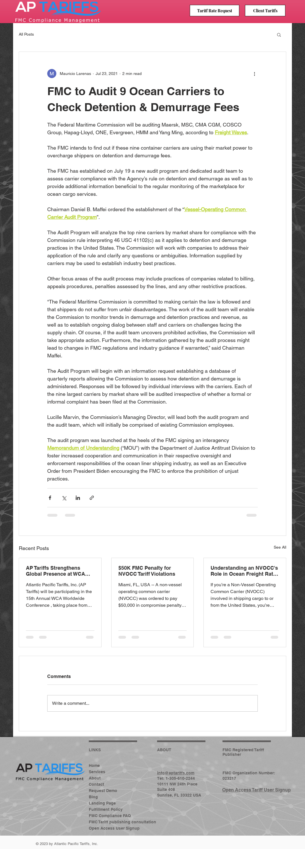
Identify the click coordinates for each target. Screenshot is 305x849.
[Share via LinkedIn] (78, 497)
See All (280, 547)
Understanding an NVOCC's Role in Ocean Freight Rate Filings (244, 571)
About (95, 778)
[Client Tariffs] (265, 10)
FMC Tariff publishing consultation (107, 822)
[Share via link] (91, 497)
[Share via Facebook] (50, 497)
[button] (279, 34)
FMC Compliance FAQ (107, 815)
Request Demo (103, 790)
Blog (93, 797)
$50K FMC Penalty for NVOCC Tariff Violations (146, 571)
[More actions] (254, 73)
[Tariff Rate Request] (214, 10)
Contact (96, 784)
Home (94, 765)
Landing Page (102, 803)
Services (97, 771)
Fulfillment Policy (106, 809)
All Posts (26, 34)
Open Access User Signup (107, 828)
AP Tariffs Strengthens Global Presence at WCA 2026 (55, 571)
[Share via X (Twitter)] (64, 497)
